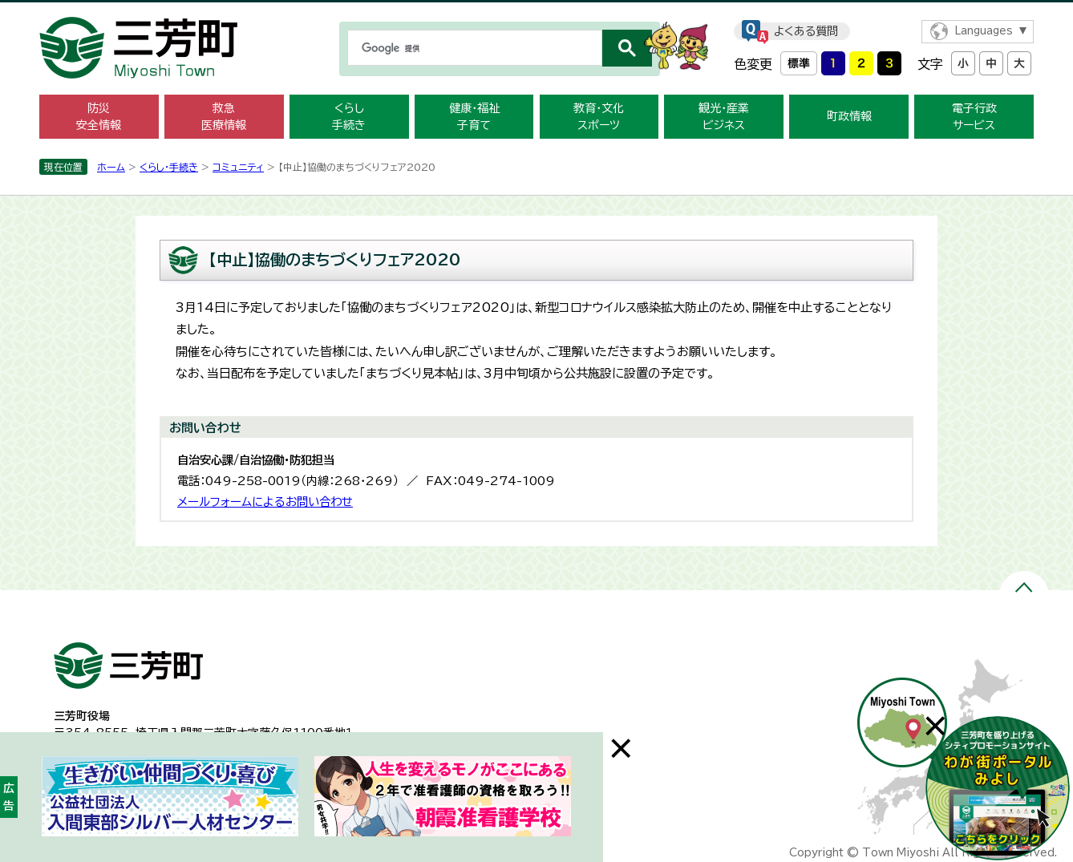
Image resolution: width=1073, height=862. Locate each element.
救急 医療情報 (223, 117)
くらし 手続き (349, 117)
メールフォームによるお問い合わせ (265, 502)
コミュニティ (238, 167)
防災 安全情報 (98, 117)
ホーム (111, 167)
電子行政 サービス (974, 117)
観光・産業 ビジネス (723, 117)
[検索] (473, 48)
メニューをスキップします (536, 10)
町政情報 (849, 116)
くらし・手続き (169, 167)
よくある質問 (806, 31)
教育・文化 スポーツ (598, 117)
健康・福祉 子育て (474, 117)
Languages (983, 31)
